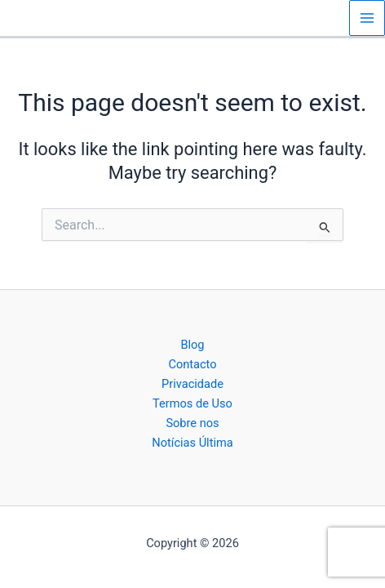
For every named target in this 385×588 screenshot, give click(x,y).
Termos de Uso (192, 403)
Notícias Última (192, 442)
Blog (192, 344)
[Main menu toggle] (367, 18)
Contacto (192, 364)
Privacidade (192, 383)
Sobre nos (192, 423)
